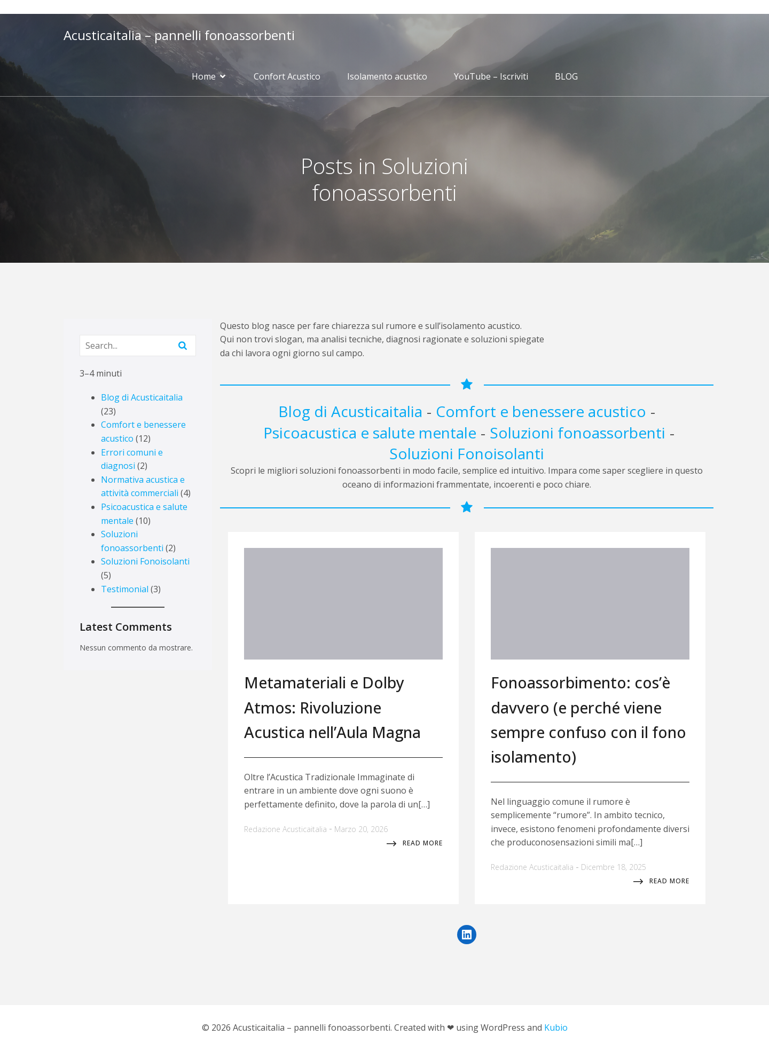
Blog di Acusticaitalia (142, 397)
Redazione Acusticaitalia (285, 829)
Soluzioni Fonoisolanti (145, 561)
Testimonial (124, 589)
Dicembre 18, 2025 (613, 867)
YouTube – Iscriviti (491, 76)
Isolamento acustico (387, 76)
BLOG (566, 76)
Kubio (556, 1027)
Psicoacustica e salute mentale (369, 432)
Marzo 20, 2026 (361, 829)
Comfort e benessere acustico (541, 411)
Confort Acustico (287, 76)
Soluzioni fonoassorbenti (577, 432)
